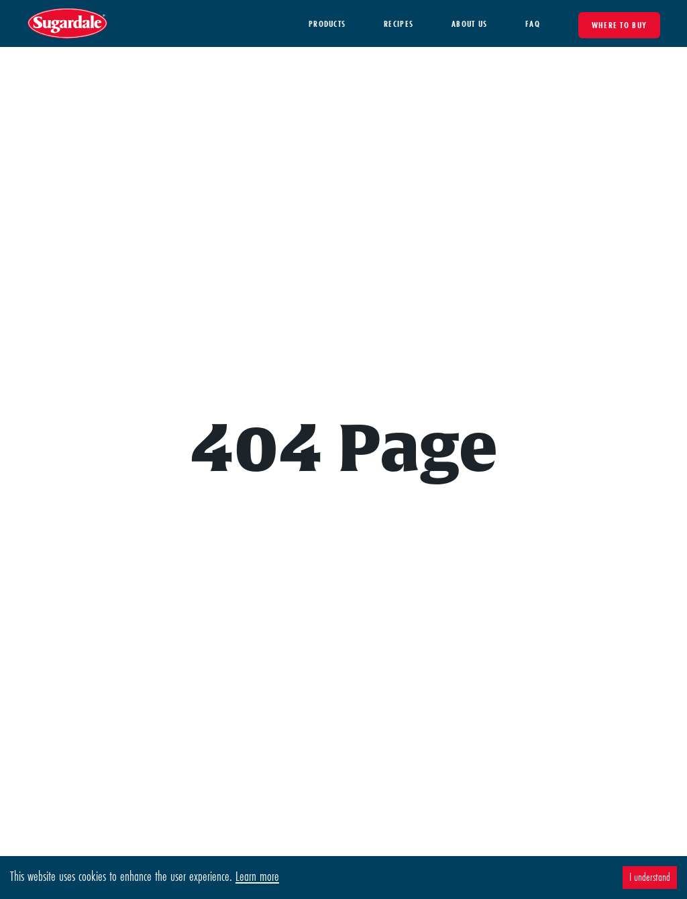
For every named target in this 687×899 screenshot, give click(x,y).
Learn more (257, 876)
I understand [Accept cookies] (649, 877)
